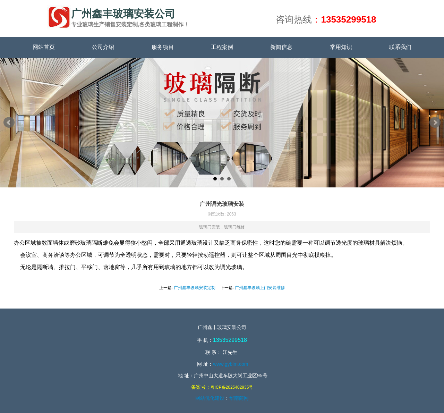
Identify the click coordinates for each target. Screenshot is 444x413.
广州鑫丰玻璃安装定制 (194, 287)
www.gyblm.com (230, 364)
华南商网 (239, 398)
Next (435, 122)
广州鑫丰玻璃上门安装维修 (260, 287)
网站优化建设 (209, 398)
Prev (9, 122)
